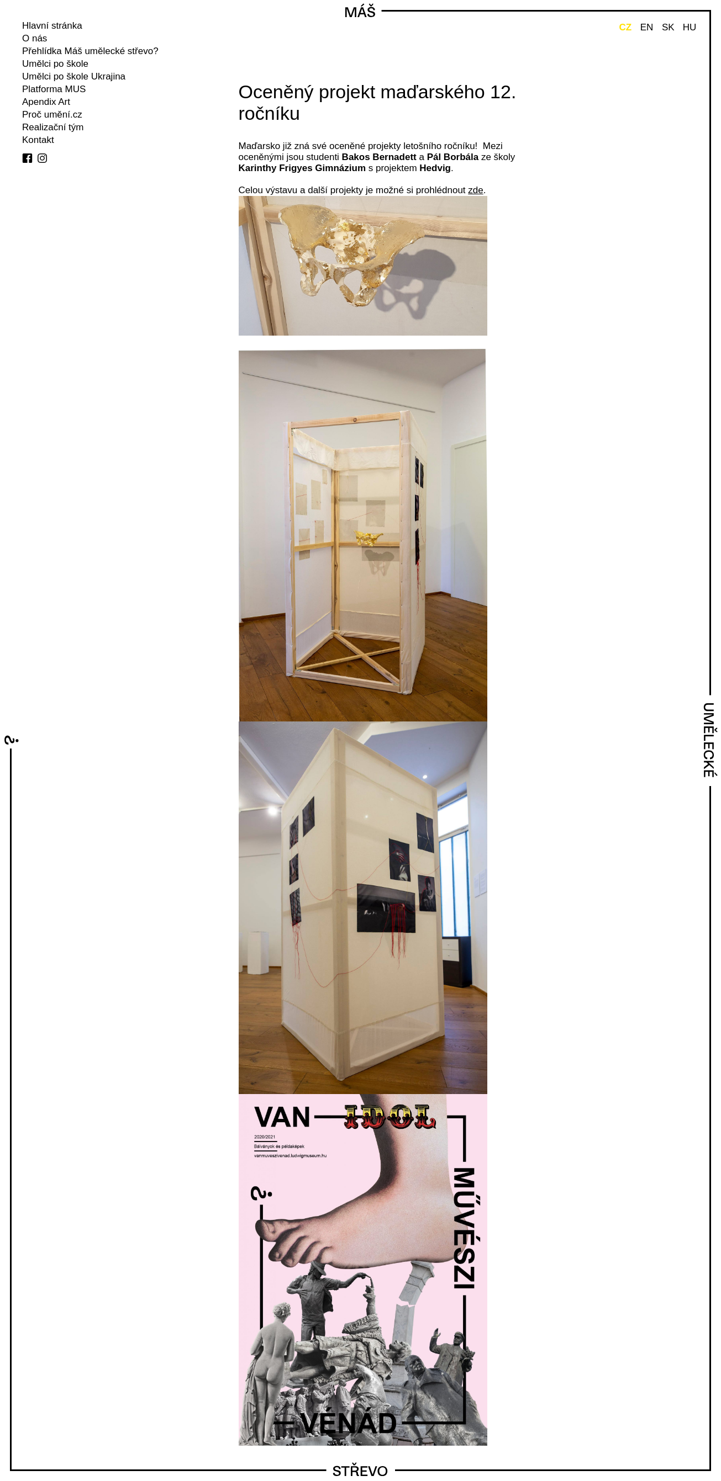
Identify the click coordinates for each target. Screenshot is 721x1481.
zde (475, 190)
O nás (34, 38)
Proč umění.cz (52, 114)
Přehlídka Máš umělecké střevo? (90, 51)
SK (668, 27)
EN (647, 27)
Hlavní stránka (52, 25)
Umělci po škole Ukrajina (73, 76)
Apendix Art (46, 101)
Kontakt (38, 140)
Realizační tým (52, 127)
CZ (625, 27)
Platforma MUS (54, 89)
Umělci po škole (55, 63)
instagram (42, 158)
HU (690, 27)
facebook (27, 158)
